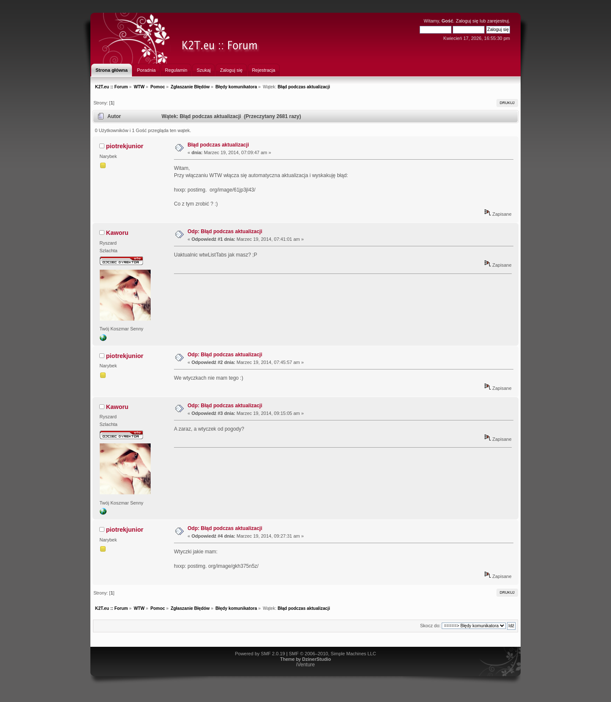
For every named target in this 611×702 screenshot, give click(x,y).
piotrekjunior (124, 146)
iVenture (305, 665)
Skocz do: (430, 625)
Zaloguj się (467, 20)
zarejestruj (498, 20)
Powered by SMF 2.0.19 (260, 653)
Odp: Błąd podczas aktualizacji (225, 231)
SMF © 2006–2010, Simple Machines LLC (332, 653)
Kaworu (117, 232)
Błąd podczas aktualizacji (218, 145)
